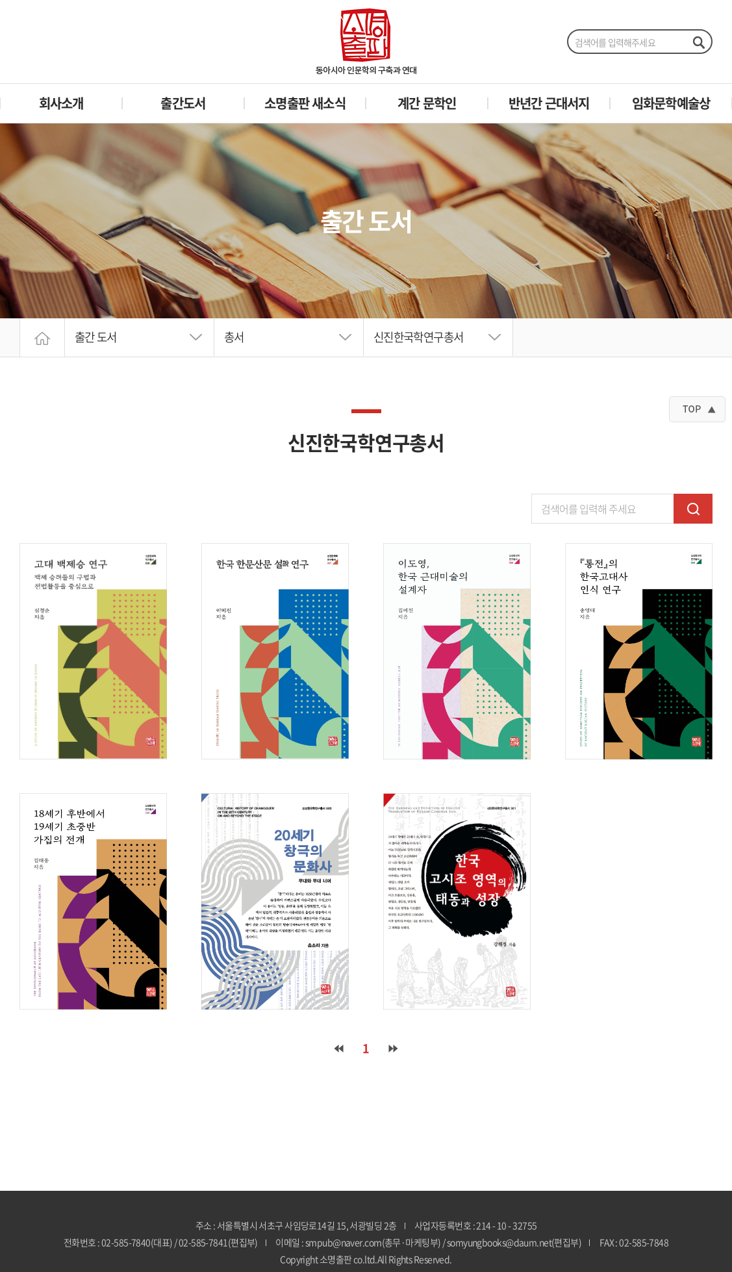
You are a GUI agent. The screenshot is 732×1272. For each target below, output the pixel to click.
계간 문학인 (427, 103)
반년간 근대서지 (549, 103)
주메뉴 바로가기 (0, 0)
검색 (693, 509)
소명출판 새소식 (305, 103)
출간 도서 (97, 337)
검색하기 (698, 42)
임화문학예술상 (671, 103)
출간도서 (182, 103)
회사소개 (61, 103)
